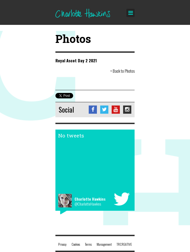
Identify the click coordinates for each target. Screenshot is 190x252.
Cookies (76, 244)
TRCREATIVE (124, 244)
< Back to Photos (122, 71)
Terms (88, 244)
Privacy (62, 244)
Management (104, 244)
